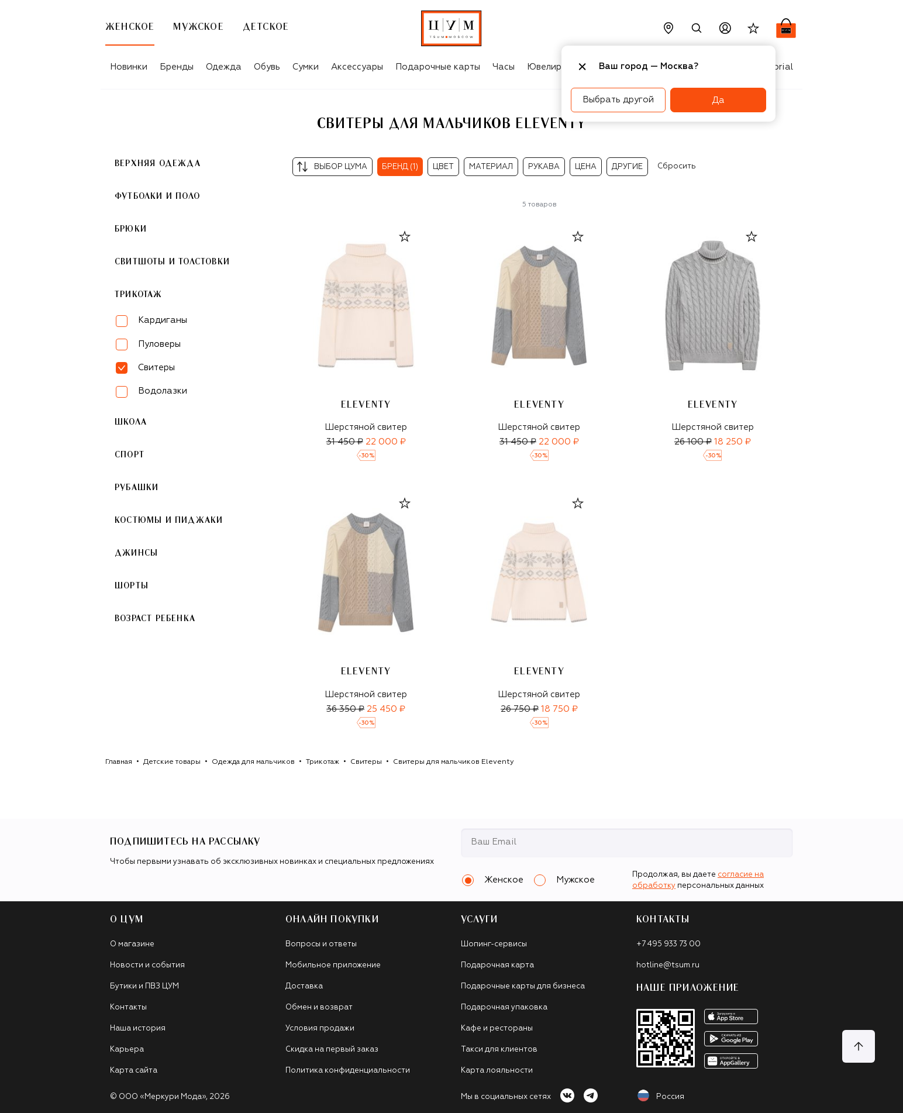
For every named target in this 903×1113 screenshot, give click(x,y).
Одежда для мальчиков (253, 762)
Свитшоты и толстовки (172, 262)
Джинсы (136, 553)
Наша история (138, 1028)
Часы (503, 67)
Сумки (305, 67)
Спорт (129, 455)
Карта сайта (133, 1070)
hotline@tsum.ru (667, 965)
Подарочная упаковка (504, 1007)
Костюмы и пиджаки (169, 520)
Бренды (177, 67)
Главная (118, 762)
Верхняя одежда (158, 164)
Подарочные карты (437, 67)
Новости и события (147, 965)
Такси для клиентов (499, 1049)
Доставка (304, 986)
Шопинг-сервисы (494, 944)
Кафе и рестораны (497, 1028)
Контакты (128, 1007)
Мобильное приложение (333, 965)
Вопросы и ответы (321, 944)
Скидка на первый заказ (331, 1049)
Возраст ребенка (155, 619)
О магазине (132, 944)
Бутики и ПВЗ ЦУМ (144, 986)
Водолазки (162, 391)
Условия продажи (319, 1028)
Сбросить (676, 166)
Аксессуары (357, 67)
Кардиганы (162, 320)
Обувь (267, 67)
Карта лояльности (497, 1070)
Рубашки (136, 488)
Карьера (127, 1049)
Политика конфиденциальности (347, 1070)
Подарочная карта (497, 965)
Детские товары (172, 762)
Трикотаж (139, 295)
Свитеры (366, 762)
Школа (131, 422)
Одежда (224, 67)
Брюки (131, 229)
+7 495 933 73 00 (668, 944)
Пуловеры (159, 344)
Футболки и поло (157, 196)
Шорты (132, 586)
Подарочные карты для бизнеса (523, 986)
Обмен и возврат (319, 1007)
